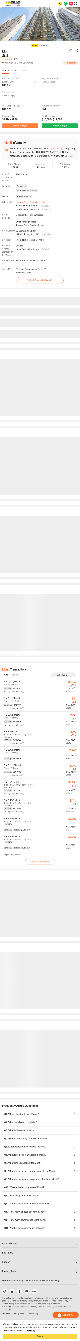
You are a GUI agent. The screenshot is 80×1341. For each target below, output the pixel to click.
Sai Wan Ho (56, 148)
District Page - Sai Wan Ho (40, 280)
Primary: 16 (21, 202)
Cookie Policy (29, 1330)
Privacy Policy (19, 1314)
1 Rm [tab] (24, 70)
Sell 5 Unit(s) (20, 125)
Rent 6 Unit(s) (60, 125)
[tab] (6, 674)
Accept (40, 1336)
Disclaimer (6, 1314)
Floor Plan (70, 63)
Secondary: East (37, 202)
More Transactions (40, 861)
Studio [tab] (15, 70)
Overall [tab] (5, 70)
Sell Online (65, 1315)
